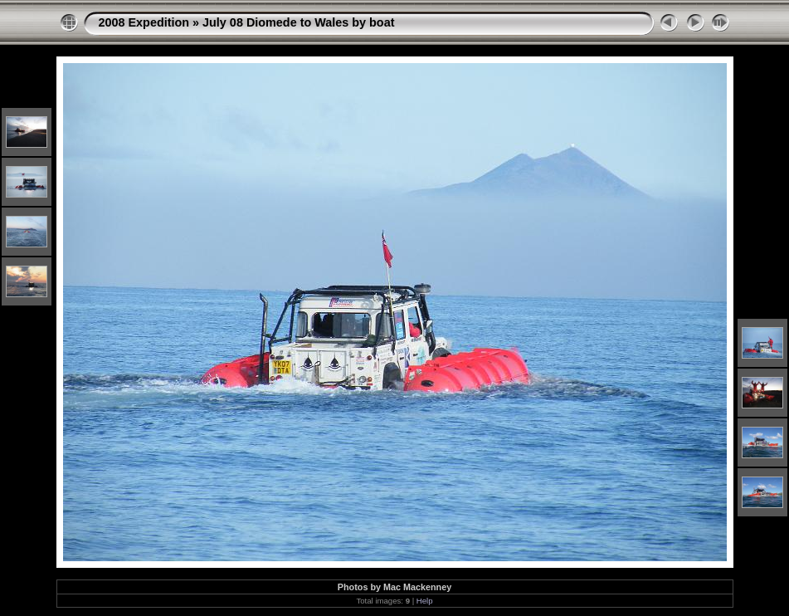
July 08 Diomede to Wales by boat (298, 22)
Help (424, 600)
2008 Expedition (144, 22)
